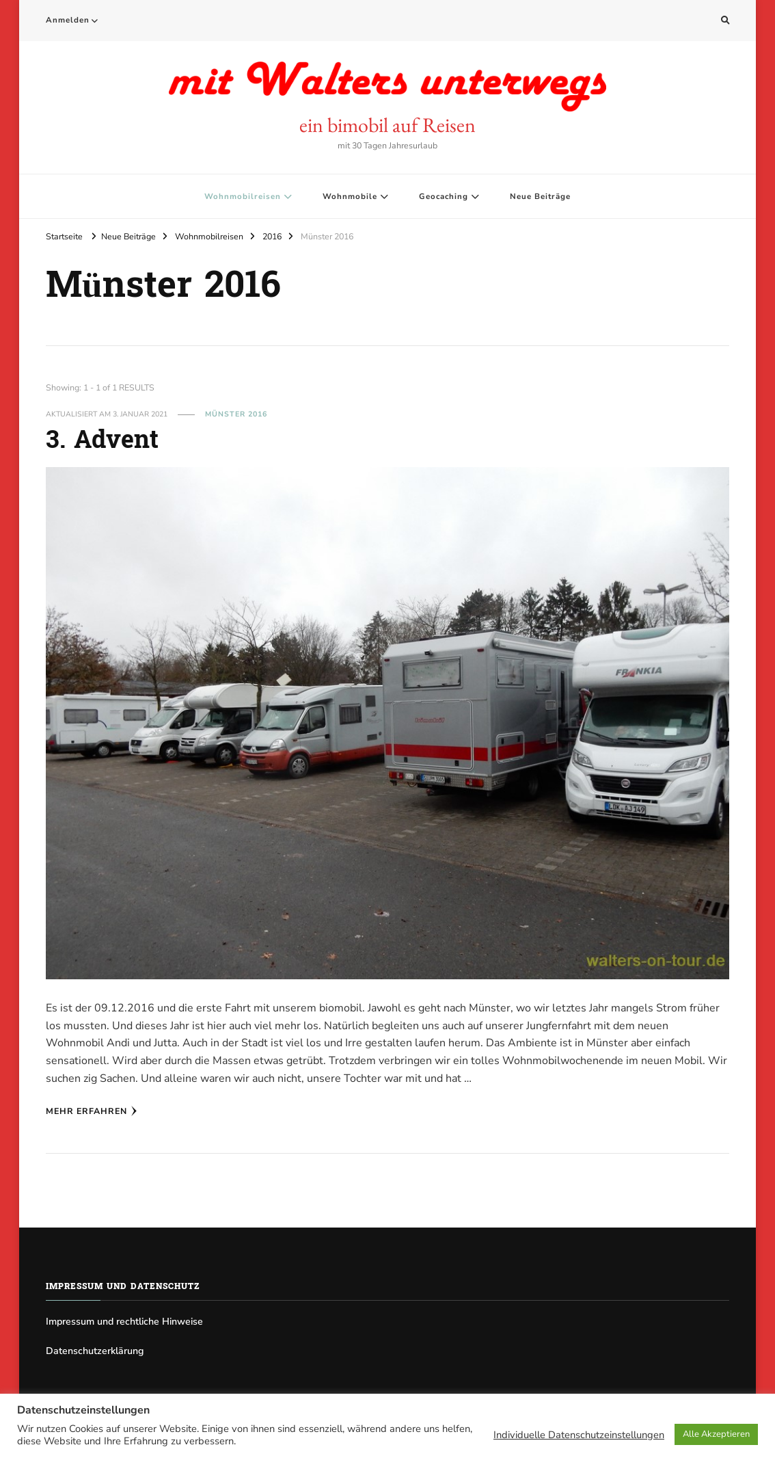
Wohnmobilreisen (242, 196)
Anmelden (68, 19)
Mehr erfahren (91, 1111)
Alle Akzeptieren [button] (716, 1434)
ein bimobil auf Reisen (387, 124)
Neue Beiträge (540, 196)
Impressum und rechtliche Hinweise (124, 1321)
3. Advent (102, 442)
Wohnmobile (350, 196)
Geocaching (443, 196)
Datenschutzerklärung (95, 1350)
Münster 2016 (236, 414)
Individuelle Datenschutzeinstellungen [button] (578, 1435)
